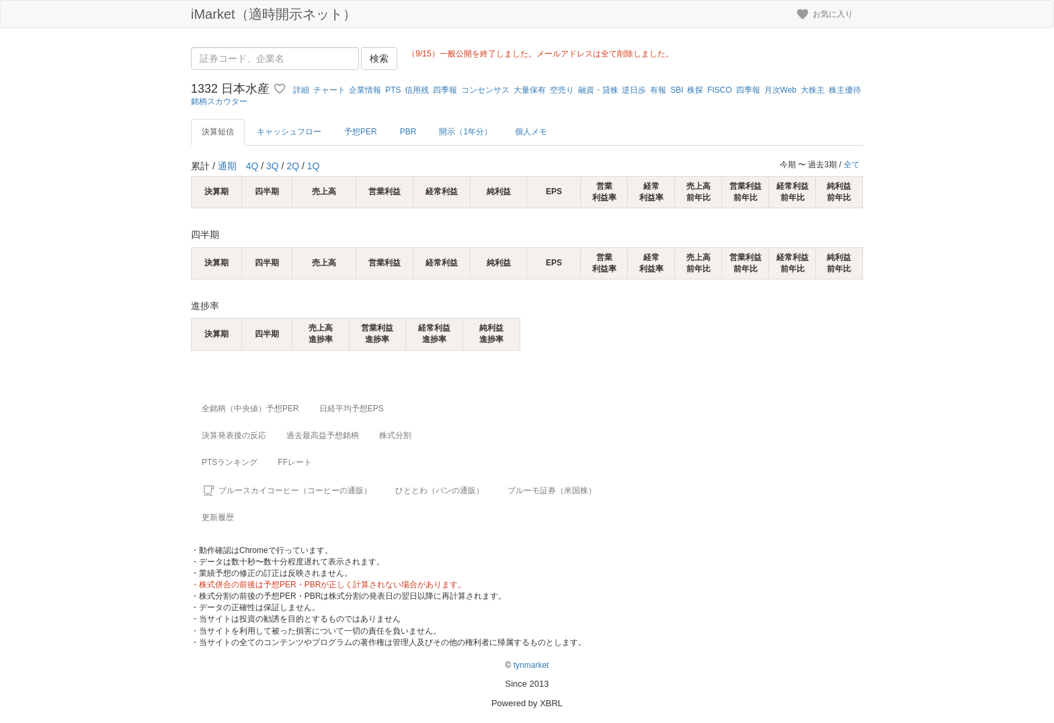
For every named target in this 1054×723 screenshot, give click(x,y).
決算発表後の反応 (234, 435)
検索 (379, 58)
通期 (227, 166)
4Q (252, 166)
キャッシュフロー (289, 131)
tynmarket (531, 665)
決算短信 (218, 131)
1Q (313, 166)
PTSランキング (229, 462)
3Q (272, 166)
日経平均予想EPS (351, 408)
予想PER (360, 131)
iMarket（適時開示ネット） (273, 14)
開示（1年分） (465, 131)
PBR (408, 131)
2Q (292, 166)
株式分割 (395, 435)
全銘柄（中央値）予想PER (250, 408)
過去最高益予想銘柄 (322, 435)
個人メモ (531, 131)
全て (852, 164)
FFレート (295, 462)
